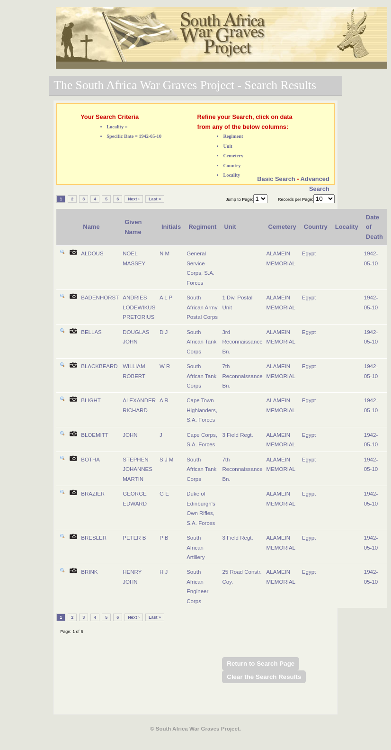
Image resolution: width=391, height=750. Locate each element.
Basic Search (276, 178)
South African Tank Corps (201, 341)
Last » (155, 199)
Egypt (309, 253)
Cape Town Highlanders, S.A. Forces (202, 410)
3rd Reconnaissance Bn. (242, 341)
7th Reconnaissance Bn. (242, 376)
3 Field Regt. (237, 435)
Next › (134, 199)
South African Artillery (195, 547)
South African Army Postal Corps (202, 307)
